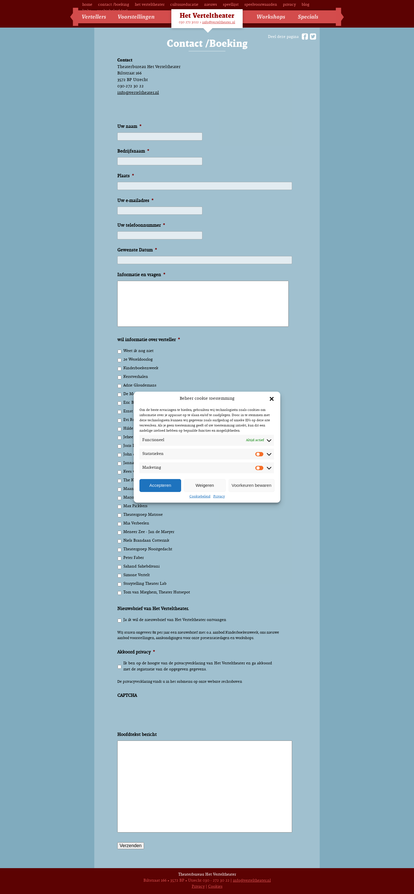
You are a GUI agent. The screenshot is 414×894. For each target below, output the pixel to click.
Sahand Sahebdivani (141, 566)
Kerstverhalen (135, 377)
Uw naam (129, 126)
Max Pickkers (135, 506)
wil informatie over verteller (148, 340)
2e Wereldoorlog (138, 360)
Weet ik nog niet (138, 351)
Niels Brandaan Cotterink (146, 541)
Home (87, 5)
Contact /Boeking (113, 5)
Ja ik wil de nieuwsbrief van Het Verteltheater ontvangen (174, 620)
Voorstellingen (136, 17)
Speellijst (231, 5)
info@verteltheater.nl (218, 22)
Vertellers (94, 17)
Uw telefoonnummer (141, 225)
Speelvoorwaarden (260, 5)
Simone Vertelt (136, 575)
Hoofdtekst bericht (137, 734)
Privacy (219, 496)
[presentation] (161, 718)
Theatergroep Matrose (143, 515)
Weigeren (204, 485)
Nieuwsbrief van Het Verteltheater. (153, 609)
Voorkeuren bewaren (251, 485)
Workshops (270, 17)
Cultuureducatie (184, 5)
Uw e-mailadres (135, 201)
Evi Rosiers (133, 420)
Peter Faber (133, 558)
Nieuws (210, 5)
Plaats (125, 176)
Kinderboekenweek (140, 368)
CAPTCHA (127, 695)
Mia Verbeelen (136, 523)
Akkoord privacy (136, 652)
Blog (305, 5)
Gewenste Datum (137, 250)
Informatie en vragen (141, 275)
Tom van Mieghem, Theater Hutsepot (156, 592)
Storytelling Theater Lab (144, 584)
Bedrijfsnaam (133, 151)
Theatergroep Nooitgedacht (147, 549)
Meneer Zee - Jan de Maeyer (148, 532)
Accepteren (160, 485)
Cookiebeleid (199, 496)
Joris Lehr (132, 446)
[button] (272, 399)
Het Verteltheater (149, 5)
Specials (308, 17)
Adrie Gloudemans (139, 385)
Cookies (215, 887)
